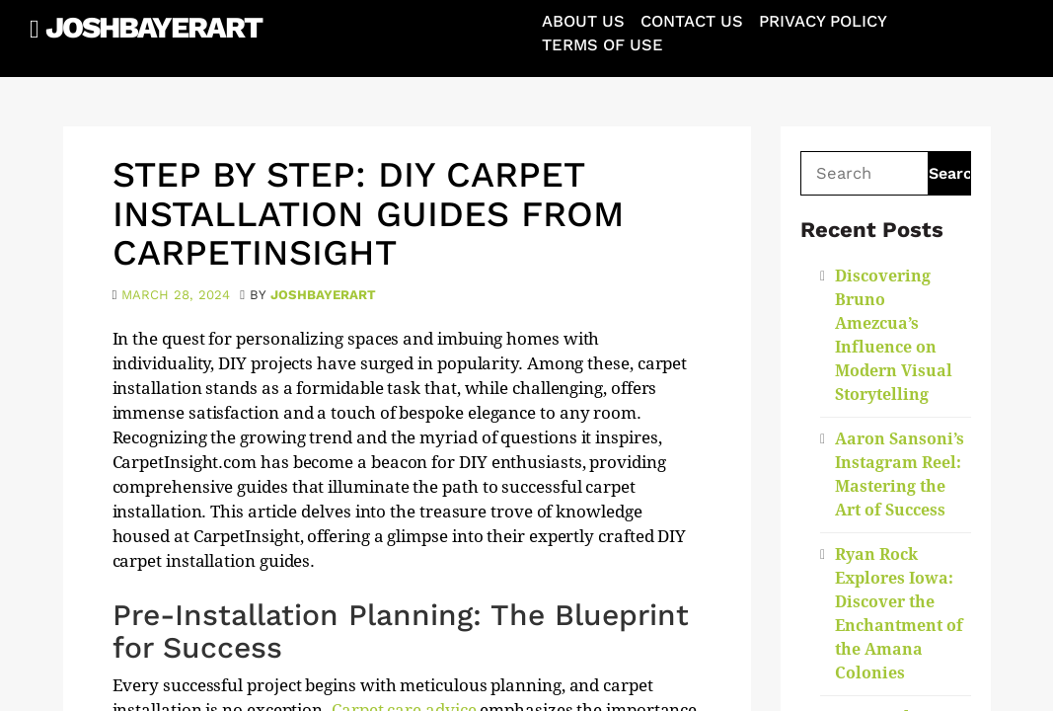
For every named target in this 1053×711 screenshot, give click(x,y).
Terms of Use (602, 45)
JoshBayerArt (153, 27)
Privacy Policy (823, 21)
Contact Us (691, 21)
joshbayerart (323, 294)
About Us (583, 21)
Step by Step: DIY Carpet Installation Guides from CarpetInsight (368, 214)
